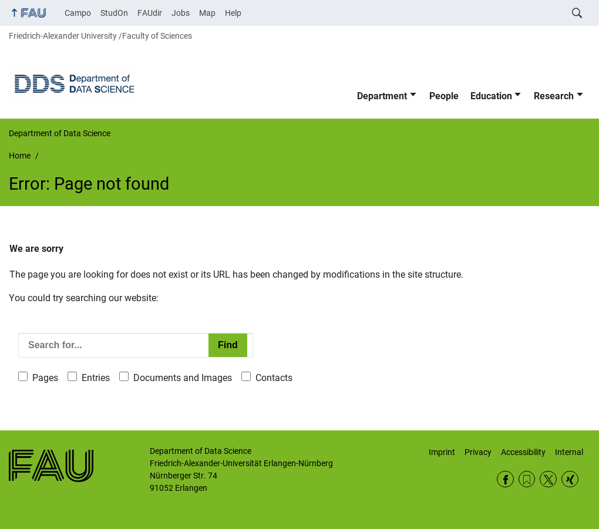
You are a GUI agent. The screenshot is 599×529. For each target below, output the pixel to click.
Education (491, 96)
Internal (569, 452)
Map (207, 13)
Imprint (442, 452)
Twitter (548, 479)
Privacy (478, 452)
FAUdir (149, 13)
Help (233, 13)
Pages (45, 377)
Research (554, 96)
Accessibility (523, 452)
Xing (569, 479)
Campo (78, 13)
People (444, 96)
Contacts (273, 377)
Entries (96, 377)
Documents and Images (182, 377)
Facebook (505, 479)
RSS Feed (527, 479)
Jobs (180, 13)
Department (382, 96)
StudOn (114, 13)
